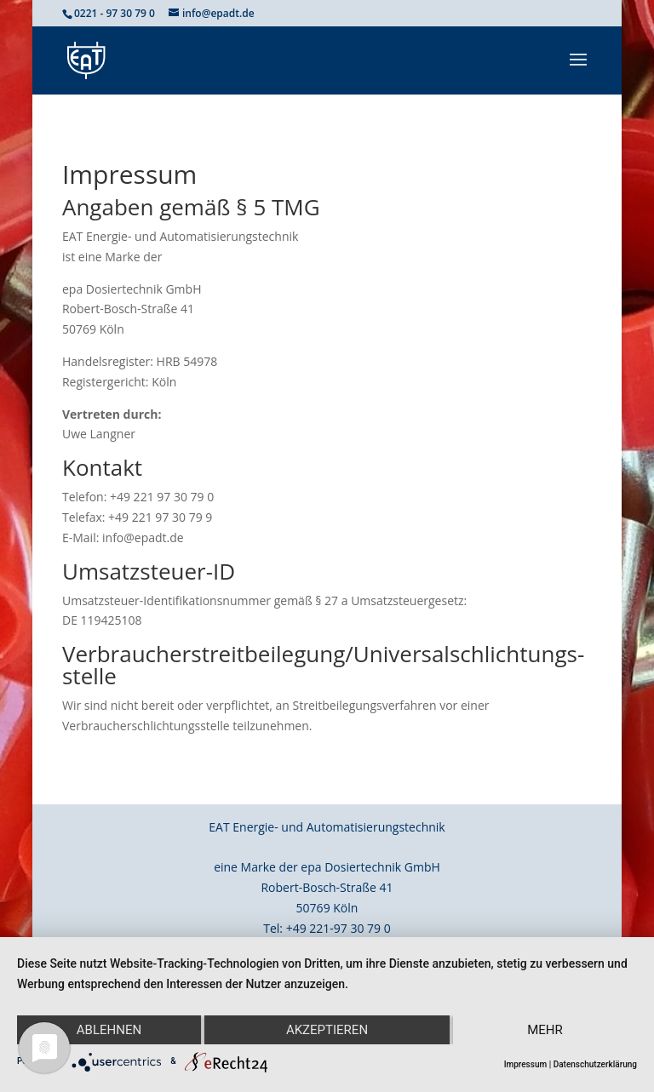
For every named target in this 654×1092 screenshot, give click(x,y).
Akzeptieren (327, 1030)
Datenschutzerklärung (595, 1064)
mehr (545, 1030)
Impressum (526, 1064)
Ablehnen (109, 1030)
